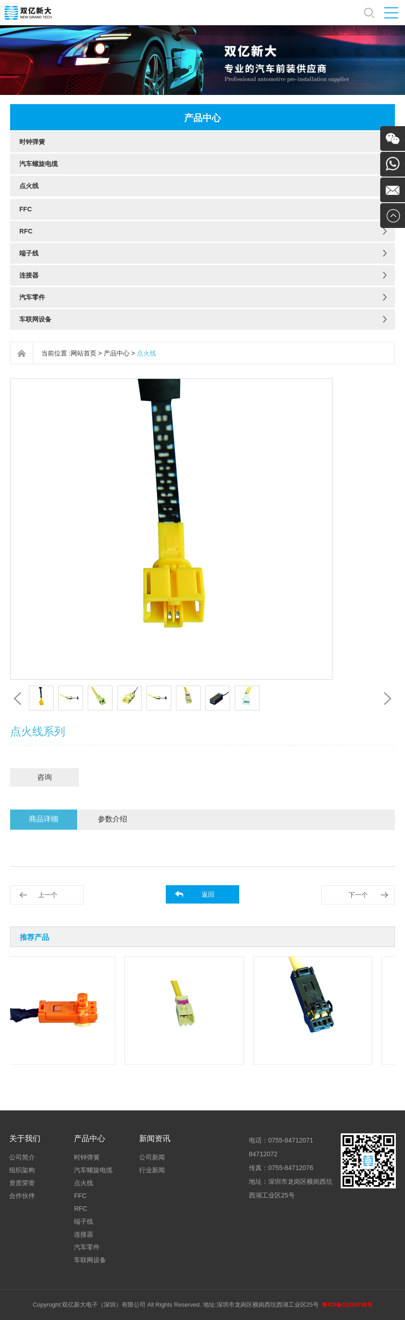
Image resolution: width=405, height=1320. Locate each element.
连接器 (29, 275)
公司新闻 (152, 1157)
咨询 (44, 777)
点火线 (29, 185)
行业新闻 (152, 1170)
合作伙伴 (22, 1195)
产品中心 (116, 353)
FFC (25, 209)
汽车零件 (32, 297)
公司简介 (22, 1157)
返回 (208, 894)
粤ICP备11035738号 (347, 1305)
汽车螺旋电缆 (38, 163)
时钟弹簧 (32, 141)
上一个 (47, 894)
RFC (26, 231)
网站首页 (83, 353)
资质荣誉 (22, 1183)
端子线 (29, 253)
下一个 (358, 894)
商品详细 (43, 819)
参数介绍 (112, 819)
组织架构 (22, 1170)
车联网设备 (35, 319)
